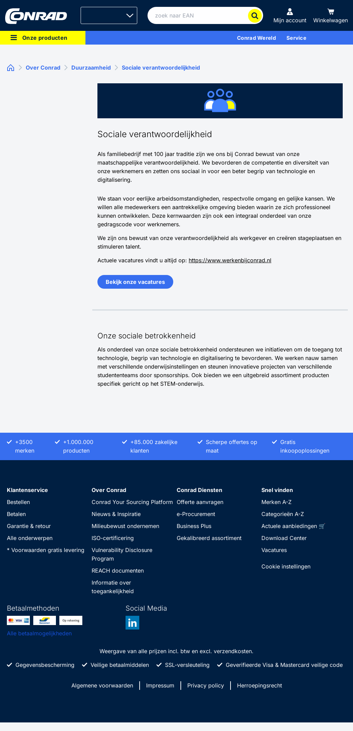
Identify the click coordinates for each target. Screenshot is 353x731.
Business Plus (194, 526)
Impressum (160, 685)
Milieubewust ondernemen (125, 526)
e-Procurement (196, 514)
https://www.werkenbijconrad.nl (230, 260)
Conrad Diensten (199, 490)
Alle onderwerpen (29, 538)
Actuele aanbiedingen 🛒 (293, 526)
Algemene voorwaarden (102, 685)
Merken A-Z (276, 502)
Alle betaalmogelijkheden (39, 633)
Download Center (284, 538)
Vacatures (274, 550)
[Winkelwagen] (330, 15)
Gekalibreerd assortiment (209, 538)
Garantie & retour (29, 526)
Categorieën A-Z (282, 514)
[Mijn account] (289, 15)
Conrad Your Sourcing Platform (132, 502)
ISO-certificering (113, 538)
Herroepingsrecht (259, 685)
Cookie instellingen (285, 566)
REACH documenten (118, 570)
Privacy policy (205, 685)
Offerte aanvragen (200, 502)
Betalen (16, 514)
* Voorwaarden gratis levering (45, 550)
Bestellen (18, 502)
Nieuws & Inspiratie (116, 514)
